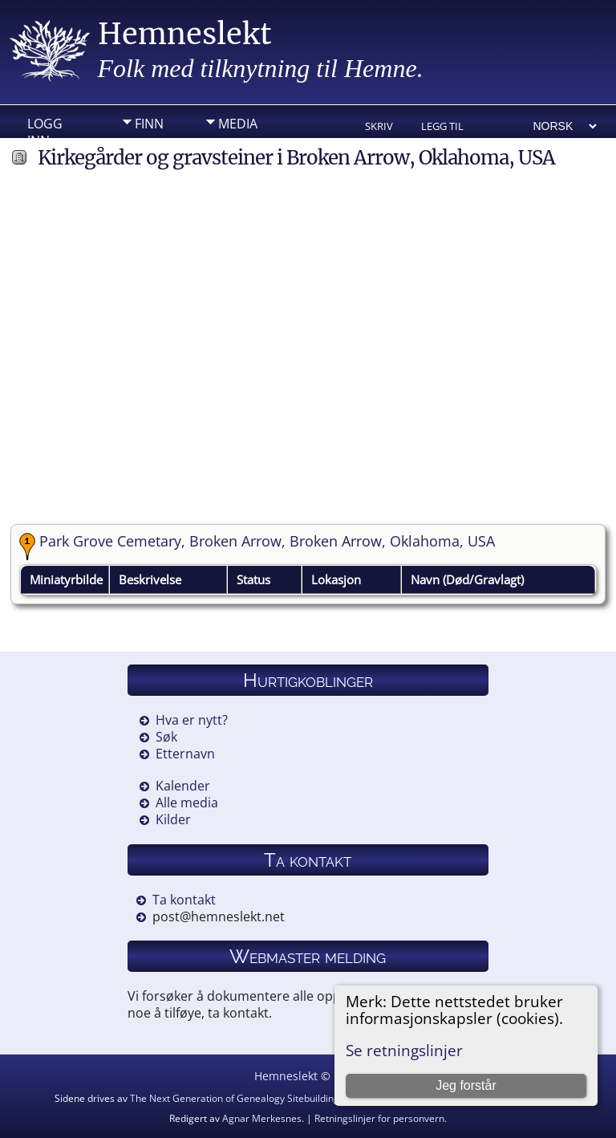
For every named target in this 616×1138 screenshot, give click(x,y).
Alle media (187, 802)
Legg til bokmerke (448, 127)
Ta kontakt (184, 899)
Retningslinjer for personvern (379, 1118)
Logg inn (45, 127)
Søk (166, 737)
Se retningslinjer (404, 1050)
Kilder (173, 819)
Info (149, 148)
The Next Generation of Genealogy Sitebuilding (234, 1098)
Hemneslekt (185, 34)
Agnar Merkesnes (262, 1118)
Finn (149, 123)
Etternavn (185, 753)
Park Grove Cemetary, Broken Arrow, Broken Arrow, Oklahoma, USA (267, 541)
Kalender (183, 786)
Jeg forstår (466, 1085)
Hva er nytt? (192, 720)
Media (237, 123)
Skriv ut (379, 127)
